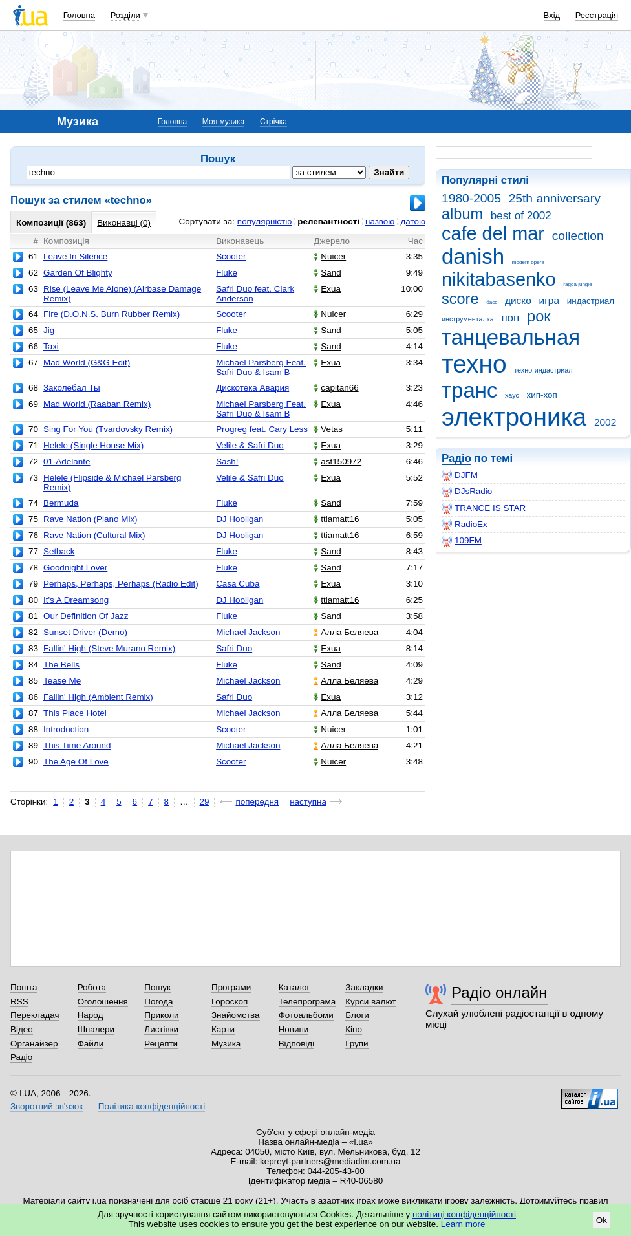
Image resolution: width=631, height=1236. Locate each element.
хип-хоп (542, 395)
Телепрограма (307, 1001)
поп (510, 318)
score (460, 298)
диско (518, 300)
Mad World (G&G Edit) (86, 362)
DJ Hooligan (239, 519)
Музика (226, 1043)
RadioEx (464, 524)
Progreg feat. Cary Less (262, 429)
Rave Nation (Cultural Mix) (94, 535)
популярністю (264, 221)
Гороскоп (229, 1001)
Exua (327, 289)
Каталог (294, 987)
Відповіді (297, 1043)
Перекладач (34, 1015)
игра (549, 300)
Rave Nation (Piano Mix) (90, 519)
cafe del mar (493, 233)
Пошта (23, 987)
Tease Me (62, 681)
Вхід (552, 15)
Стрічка (273, 121)
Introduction (66, 729)
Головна (79, 15)
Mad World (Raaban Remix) (97, 404)
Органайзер (34, 1043)
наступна (308, 802)
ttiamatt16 (336, 519)
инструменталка (468, 319)
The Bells (61, 664)
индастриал (590, 301)
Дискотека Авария (252, 388)
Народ (90, 1015)
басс (491, 302)
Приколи (161, 1015)
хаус (512, 395)
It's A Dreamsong (76, 600)
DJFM (460, 475)
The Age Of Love (76, 761)
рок (538, 316)
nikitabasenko (499, 279)
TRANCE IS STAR (484, 508)
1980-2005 (471, 198)
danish (473, 256)
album (462, 214)
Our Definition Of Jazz (85, 616)
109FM (462, 541)
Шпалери (96, 1029)
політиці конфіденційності (464, 1214)
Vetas (328, 429)
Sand (327, 272)
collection (578, 236)
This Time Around (77, 745)
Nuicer (330, 256)
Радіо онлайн (499, 992)
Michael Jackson (248, 632)
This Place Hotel (75, 713)
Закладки (364, 987)
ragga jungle (577, 284)
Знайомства (235, 1015)
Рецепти (161, 1043)
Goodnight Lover (75, 567)
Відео (21, 1029)
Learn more (463, 1224)
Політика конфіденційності (151, 1106)
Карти (223, 1029)
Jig (48, 330)
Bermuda (61, 503)
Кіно (353, 1029)
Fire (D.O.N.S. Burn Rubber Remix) (111, 314)
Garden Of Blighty (77, 272)
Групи (356, 1043)
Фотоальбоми (306, 1015)
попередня (257, 802)
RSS (19, 1001)
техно (474, 364)
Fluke (226, 272)
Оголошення (103, 1001)
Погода (158, 1001)
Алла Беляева (346, 632)
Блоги (357, 1015)
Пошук (157, 987)
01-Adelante (66, 461)
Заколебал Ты (71, 388)
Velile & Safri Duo (250, 445)
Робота (92, 987)
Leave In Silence (75, 256)
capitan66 (336, 388)
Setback (59, 551)
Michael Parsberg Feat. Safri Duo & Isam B (261, 367)
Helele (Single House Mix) (93, 445)
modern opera (528, 262)
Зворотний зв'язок (46, 1106)
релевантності (328, 221)
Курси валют (370, 1001)
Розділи (125, 15)
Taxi (51, 346)
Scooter (231, 256)
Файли (91, 1043)
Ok (601, 1220)
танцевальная (511, 337)
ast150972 (337, 461)
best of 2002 (521, 216)
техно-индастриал (543, 370)
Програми (231, 987)
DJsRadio (467, 491)
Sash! (227, 461)
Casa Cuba (237, 584)
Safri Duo (234, 648)
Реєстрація (596, 15)
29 (204, 802)
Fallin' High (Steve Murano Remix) (109, 648)
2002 (605, 422)
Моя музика (223, 121)
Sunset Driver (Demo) (85, 632)
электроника (514, 417)
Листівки (161, 1029)
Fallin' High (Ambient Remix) (98, 697)
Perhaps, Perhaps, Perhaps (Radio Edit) (120, 584)
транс (469, 390)
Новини (294, 1029)
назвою (379, 221)
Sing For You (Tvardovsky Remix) (108, 429)
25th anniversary (555, 198)
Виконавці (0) (124, 223)
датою (412, 221)
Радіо (456, 458)
